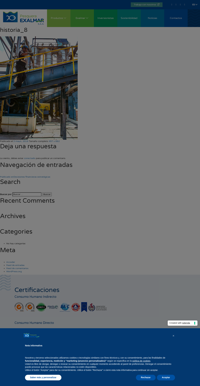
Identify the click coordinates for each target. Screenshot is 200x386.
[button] (173, 335)
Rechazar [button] (146, 377)
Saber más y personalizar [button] (43, 377)
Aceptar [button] (166, 377)
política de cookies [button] (141, 361)
